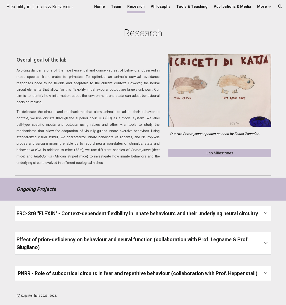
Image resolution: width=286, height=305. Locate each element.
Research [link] (136, 6)
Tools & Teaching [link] (192, 6)
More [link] (262, 6)
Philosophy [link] (160, 6)
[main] (143, 31)
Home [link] (99, 6)
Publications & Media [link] (232, 6)
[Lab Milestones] (219, 153)
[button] (280, 6)
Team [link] (116, 6)
